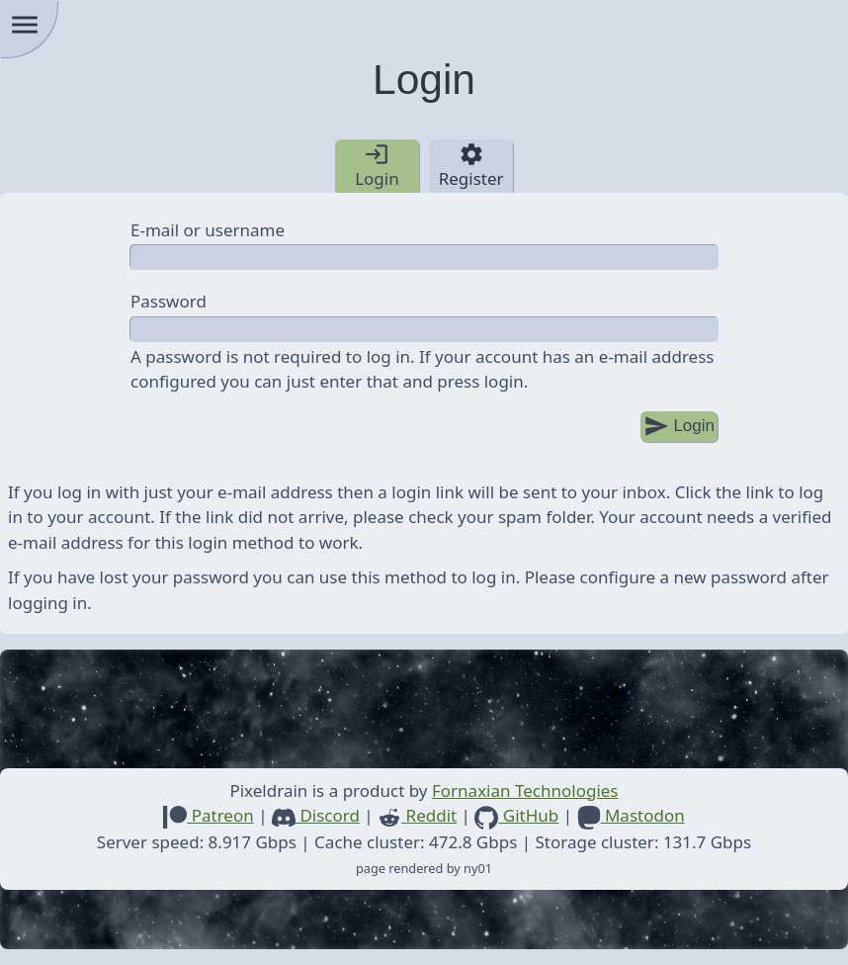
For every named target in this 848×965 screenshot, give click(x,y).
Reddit (417, 815)
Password (168, 301)
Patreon (208, 815)
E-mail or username (207, 230)
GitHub (516, 815)
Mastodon (631, 815)
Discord (316, 815)
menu (25, 25)
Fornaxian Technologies (525, 790)
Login (679, 426)
